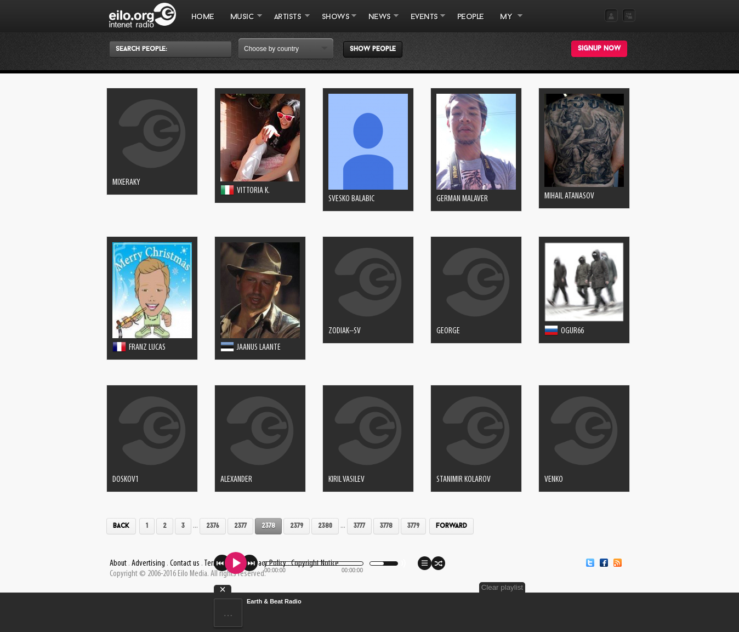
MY (507, 22)
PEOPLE (470, 17)
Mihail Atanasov (569, 196)
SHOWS (335, 22)
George (448, 331)
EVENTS (423, 22)
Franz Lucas (147, 347)
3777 (359, 526)
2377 (240, 526)
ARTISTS (288, 22)
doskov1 (125, 479)
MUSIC (242, 22)
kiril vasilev (346, 479)
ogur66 (572, 331)
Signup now (599, 48)
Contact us (185, 563)
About (118, 563)
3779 (413, 526)
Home (202, 17)
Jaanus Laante (259, 347)
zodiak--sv (344, 331)
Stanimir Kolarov (463, 479)
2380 (325, 526)
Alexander (236, 479)
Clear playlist (502, 587)
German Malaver (462, 199)
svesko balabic (351, 199)
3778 (386, 526)
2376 (212, 526)
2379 (296, 526)
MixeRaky (126, 182)
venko (553, 479)
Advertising (148, 563)
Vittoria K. (253, 190)
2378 (268, 526)
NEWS (379, 22)
